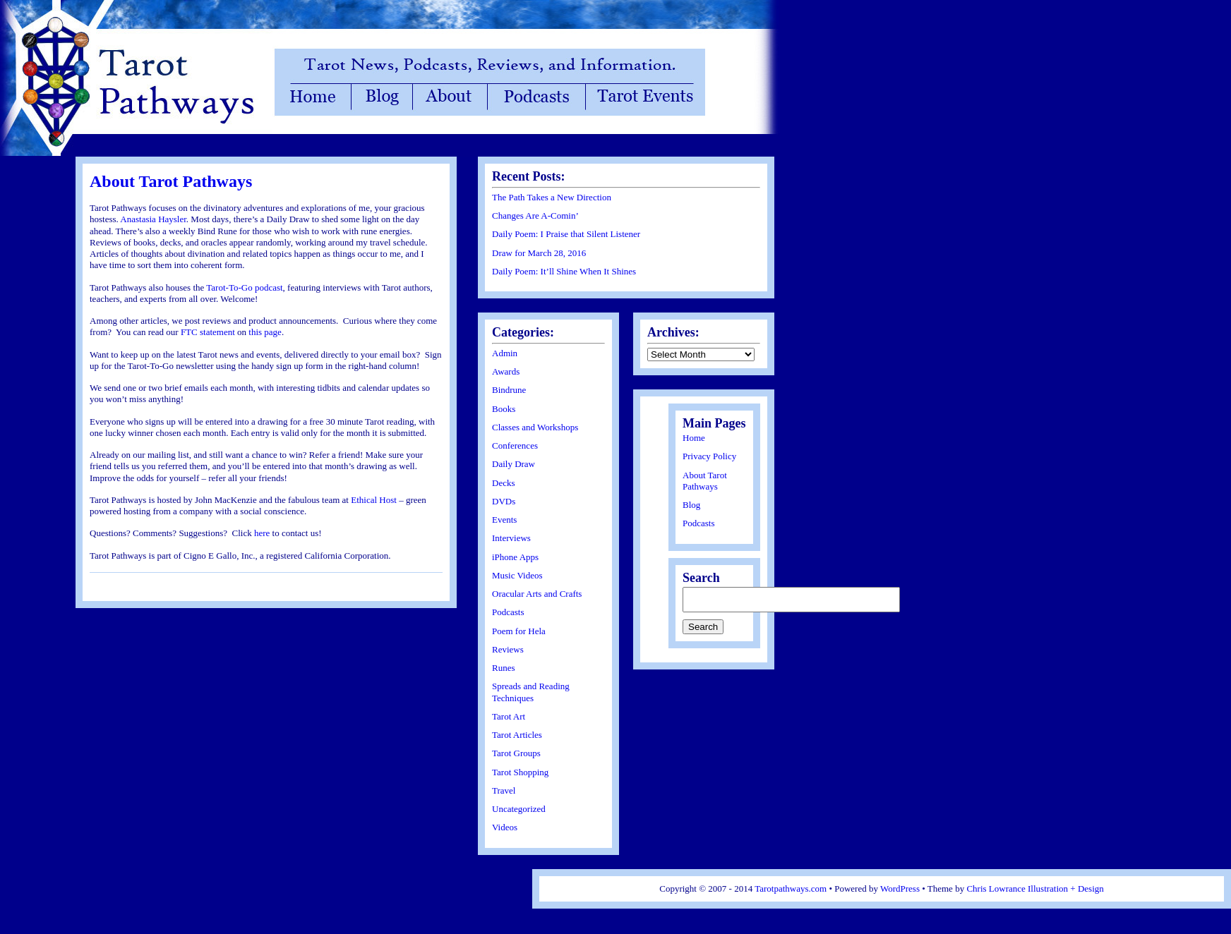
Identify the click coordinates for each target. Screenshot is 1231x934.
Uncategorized (519, 808)
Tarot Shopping (520, 772)
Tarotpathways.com (791, 888)
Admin (504, 353)
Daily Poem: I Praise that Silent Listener (566, 234)
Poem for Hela (519, 631)
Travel (503, 790)
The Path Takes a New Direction (551, 197)
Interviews (511, 538)
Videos (504, 827)
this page (265, 332)
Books (503, 409)
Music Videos (517, 575)
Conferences (515, 445)
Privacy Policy (709, 456)
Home (694, 437)
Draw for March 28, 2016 (539, 253)
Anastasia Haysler (153, 219)
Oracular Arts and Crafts (537, 593)
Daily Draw (513, 464)
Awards (506, 371)
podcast (269, 287)
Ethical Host (374, 500)
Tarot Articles (517, 734)
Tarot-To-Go (229, 287)
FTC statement (209, 332)
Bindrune (509, 389)
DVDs (503, 501)
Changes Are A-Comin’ (535, 215)
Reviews (508, 649)
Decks (503, 483)
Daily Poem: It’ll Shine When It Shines (564, 271)
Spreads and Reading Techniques (531, 692)
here (262, 533)
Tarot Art (508, 716)
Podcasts (508, 612)
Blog (691, 504)
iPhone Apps (515, 557)
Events (504, 519)
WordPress (900, 888)
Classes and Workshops (535, 427)
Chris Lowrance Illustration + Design (1034, 888)
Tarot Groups (516, 753)
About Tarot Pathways (171, 181)
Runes (503, 667)
